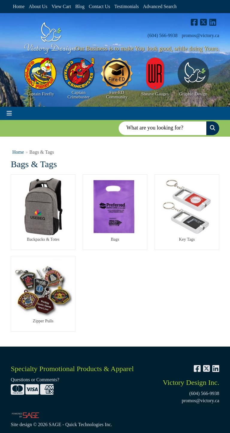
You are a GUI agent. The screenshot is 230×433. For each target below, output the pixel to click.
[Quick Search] (163, 128)
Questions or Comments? (35, 379)
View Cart (61, 6)
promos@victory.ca (200, 35)
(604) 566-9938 (163, 35)
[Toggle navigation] (9, 113)
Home (19, 6)
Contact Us (99, 6)
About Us (38, 6)
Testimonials (126, 6)
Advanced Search (159, 6)
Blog (79, 6)
